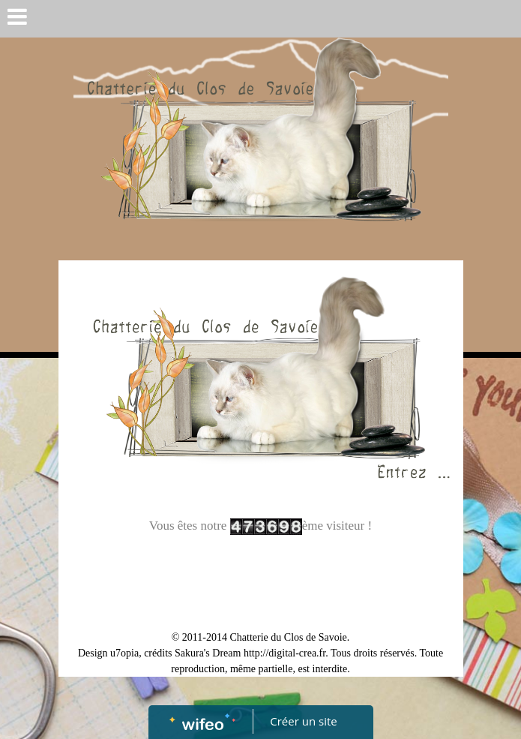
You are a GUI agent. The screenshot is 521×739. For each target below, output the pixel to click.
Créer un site (303, 720)
